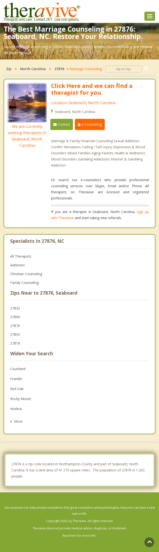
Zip (8, 68)
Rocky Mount (20, 398)
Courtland (18, 368)
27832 (15, 308)
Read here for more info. (79, 535)
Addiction (17, 265)
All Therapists (20, 256)
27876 (59, 68)
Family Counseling (24, 282)
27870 (15, 325)
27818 (15, 343)
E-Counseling (90, 124)
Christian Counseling (26, 273)
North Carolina (33, 68)
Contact (61, 124)
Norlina (16, 408)
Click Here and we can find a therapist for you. (91, 89)
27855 (15, 334)
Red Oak (17, 388)
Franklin (16, 378)
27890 (15, 317)
